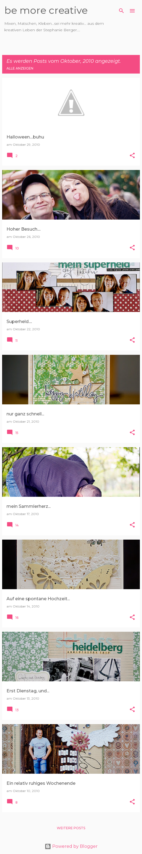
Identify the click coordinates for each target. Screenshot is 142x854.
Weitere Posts (71, 828)
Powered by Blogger (71, 846)
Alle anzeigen (19, 68)
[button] (132, 155)
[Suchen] (121, 10)
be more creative (46, 10)
